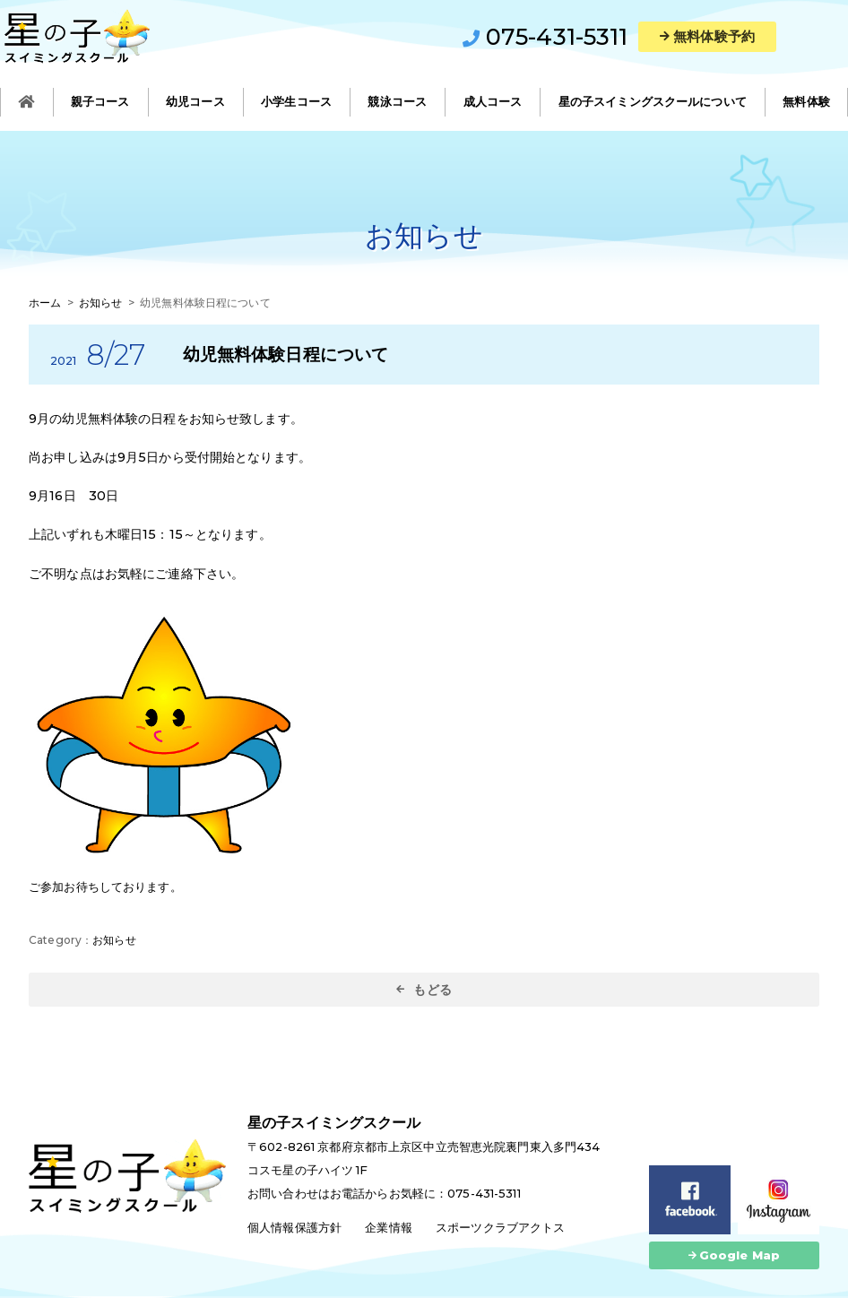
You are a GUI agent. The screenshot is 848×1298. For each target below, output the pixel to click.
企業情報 (388, 1227)
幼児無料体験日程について (286, 354)
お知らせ (114, 940)
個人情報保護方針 (294, 1227)
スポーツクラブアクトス (500, 1227)
